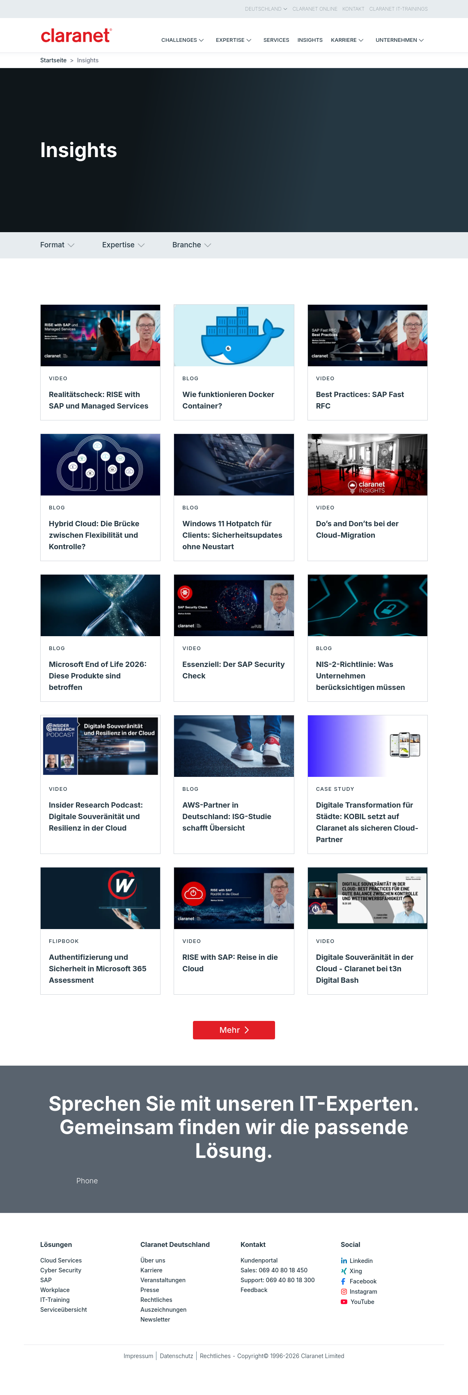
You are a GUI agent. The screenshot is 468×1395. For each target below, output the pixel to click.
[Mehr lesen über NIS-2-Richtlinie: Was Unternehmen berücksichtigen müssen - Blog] (367, 638)
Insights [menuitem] (310, 40)
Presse (149, 1289)
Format (58, 245)
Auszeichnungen (163, 1309)
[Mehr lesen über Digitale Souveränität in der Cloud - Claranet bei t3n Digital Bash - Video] (367, 931)
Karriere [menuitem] (349, 40)
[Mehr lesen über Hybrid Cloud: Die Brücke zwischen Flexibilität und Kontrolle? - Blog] (100, 497)
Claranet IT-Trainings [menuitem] (398, 9)
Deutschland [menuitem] (266, 9)
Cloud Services (61, 1260)
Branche (192, 245)
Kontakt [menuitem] (353, 9)
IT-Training (55, 1299)
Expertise (124, 245)
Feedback (254, 1289)
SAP (46, 1279)
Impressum (138, 1355)
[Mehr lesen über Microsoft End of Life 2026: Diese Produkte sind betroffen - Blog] (100, 638)
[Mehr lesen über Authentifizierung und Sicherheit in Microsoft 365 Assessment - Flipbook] (100, 931)
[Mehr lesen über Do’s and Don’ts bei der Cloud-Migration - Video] (367, 497)
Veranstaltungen (163, 1279)
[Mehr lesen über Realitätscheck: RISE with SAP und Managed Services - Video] (100, 362)
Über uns (152, 1260)
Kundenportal (259, 1260)
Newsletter (155, 1319)
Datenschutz (176, 1355)
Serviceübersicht (63, 1309)
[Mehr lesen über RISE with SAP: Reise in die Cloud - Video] (234, 931)
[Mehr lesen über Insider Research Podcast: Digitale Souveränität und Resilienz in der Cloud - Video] (100, 784)
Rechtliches (156, 1299)
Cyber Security (60, 1270)
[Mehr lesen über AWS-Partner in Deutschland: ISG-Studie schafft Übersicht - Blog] (234, 784)
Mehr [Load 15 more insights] (236, 1030)
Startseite (53, 60)
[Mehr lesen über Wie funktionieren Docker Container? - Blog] (234, 362)
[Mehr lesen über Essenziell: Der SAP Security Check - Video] (234, 638)
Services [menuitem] (276, 40)
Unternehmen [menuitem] (402, 40)
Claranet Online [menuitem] (315, 9)
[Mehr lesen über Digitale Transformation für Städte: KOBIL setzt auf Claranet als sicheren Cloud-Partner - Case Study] (367, 784)
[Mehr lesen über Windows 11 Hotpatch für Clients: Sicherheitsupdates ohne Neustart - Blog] (234, 497)
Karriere (151, 1270)
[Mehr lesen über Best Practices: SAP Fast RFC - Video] (367, 362)
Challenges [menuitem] (184, 40)
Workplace (55, 1289)
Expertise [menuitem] (235, 40)
